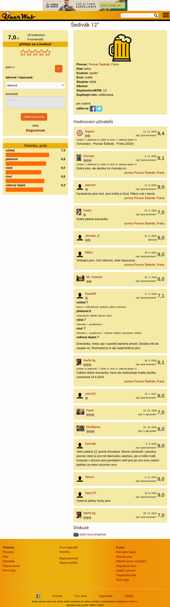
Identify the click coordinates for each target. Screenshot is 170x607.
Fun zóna (81, 596)
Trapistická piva (126, 575)
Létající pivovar (126, 570)
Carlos (87, 210)
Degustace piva (126, 566)
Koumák (90, 443)
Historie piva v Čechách (131, 561)
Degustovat (35, 130)
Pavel (90, 410)
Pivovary (8, 552)
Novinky (64, 551)
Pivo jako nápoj (126, 552)
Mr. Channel (94, 277)
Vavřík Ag (89, 360)
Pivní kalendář (68, 547)
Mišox (89, 252)
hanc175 (90, 493)
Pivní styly (9, 570)
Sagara (89, 131)
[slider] (35, 52)
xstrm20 (90, 393)
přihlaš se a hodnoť (35, 44)
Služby (129, 596)
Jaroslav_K (92, 235)
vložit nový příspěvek (90, 534)
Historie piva (124, 556)
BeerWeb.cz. (131, 601)
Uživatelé (9, 561)
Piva (5, 556)
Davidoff (90, 293)
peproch (90, 185)
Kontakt (57, 596)
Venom (89, 477)
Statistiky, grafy (35, 143)
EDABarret (93, 427)
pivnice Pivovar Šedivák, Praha (144, 172)
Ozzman (88, 156)
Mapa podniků (68, 562)
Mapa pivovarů (68, 558)
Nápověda (105, 596)
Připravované (11, 566)
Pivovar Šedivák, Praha (104, 64)
